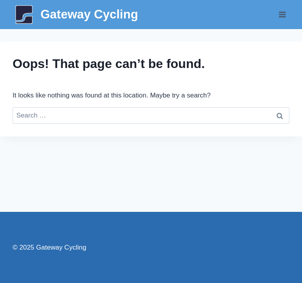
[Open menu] (282, 14)
